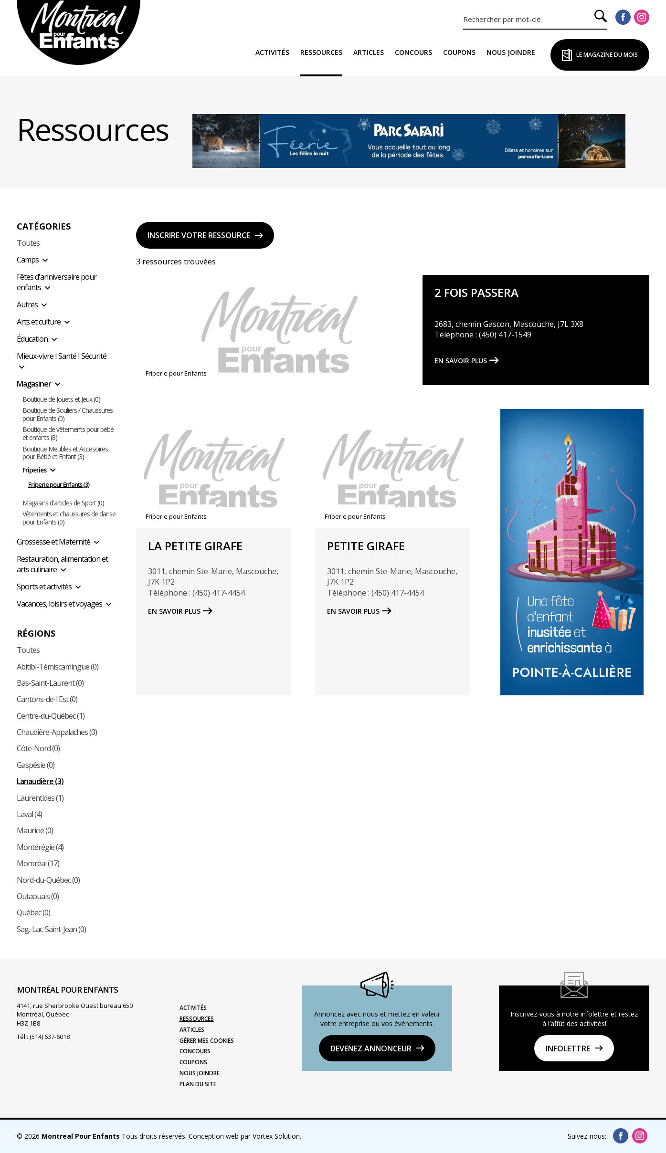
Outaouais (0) (38, 896)
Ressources (321, 52)
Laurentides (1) (40, 798)
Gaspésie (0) (35, 765)
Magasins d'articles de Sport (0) (63, 503)
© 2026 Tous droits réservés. (102, 1136)
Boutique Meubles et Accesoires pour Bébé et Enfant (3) (65, 453)
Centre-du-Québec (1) (51, 716)
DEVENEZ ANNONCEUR (371, 1048)
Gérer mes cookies (207, 1041)
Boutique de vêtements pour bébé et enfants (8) (68, 434)
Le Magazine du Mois (607, 55)
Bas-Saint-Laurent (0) (50, 683)
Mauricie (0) (35, 830)
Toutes (28, 243)
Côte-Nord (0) (38, 748)
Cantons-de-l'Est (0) (47, 699)
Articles (368, 52)
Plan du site (198, 1084)
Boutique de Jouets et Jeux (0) (61, 400)
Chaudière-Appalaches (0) (57, 732)
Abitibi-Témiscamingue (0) (57, 666)
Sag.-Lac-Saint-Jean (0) (51, 929)
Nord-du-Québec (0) (48, 880)
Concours (413, 52)
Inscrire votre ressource (199, 235)
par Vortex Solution (270, 1136)
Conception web (214, 1136)
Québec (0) (33, 912)
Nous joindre (510, 52)
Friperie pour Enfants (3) (58, 485)
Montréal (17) (38, 863)
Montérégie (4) (40, 847)
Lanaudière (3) (40, 781)
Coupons (459, 52)
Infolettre (568, 1048)
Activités (272, 52)
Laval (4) (29, 814)
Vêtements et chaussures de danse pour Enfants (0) (69, 518)
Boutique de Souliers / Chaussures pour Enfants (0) (67, 415)
